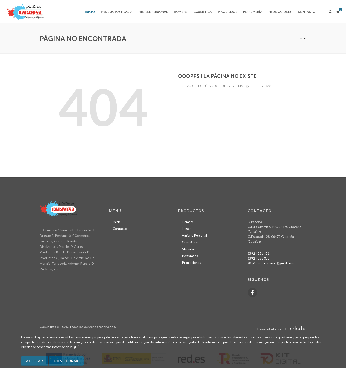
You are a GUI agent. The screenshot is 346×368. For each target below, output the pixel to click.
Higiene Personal (194, 235)
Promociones (191, 262)
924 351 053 (260, 258)
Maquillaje (189, 249)
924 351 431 (260, 253)
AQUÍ (74, 347)
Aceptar (34, 361)
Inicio (303, 38)
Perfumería (190, 255)
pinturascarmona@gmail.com (273, 263)
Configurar (66, 361)
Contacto (120, 228)
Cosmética (190, 242)
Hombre (188, 221)
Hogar (186, 228)
